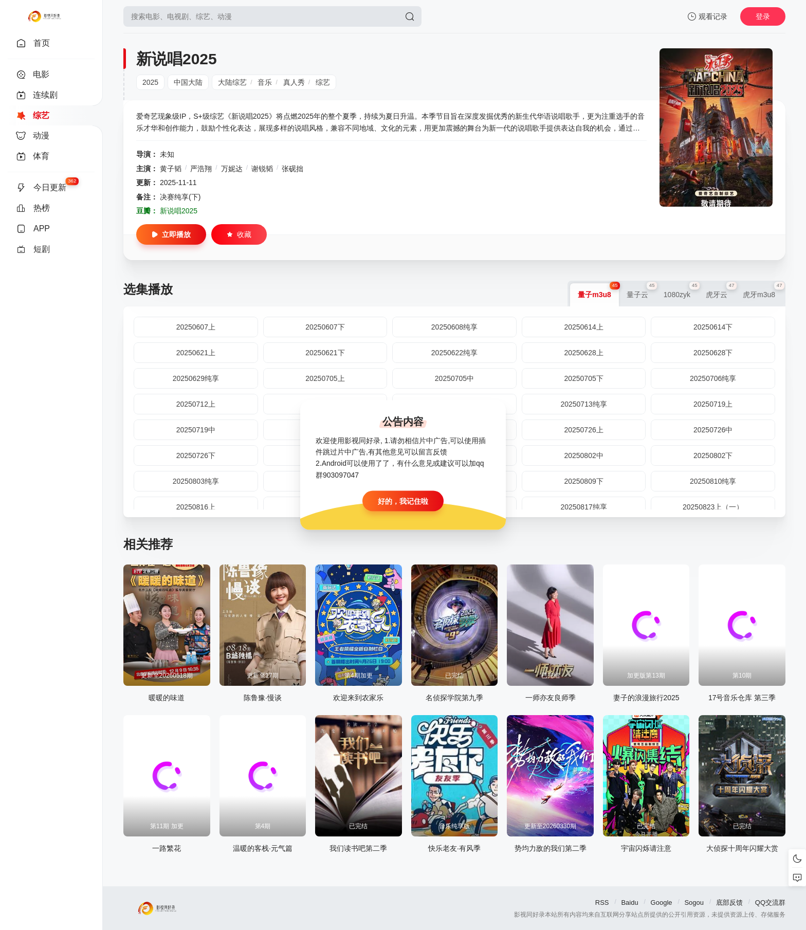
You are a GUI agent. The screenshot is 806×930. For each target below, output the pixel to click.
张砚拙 (292, 169)
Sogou (694, 902)
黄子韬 (170, 169)
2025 (150, 82)
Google (661, 902)
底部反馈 (729, 902)
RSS (602, 902)
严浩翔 (201, 169)
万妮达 (232, 169)
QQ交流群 (770, 902)
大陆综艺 (232, 82)
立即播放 (171, 234)
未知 (167, 154)
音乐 (265, 82)
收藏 (239, 234)
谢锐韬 (262, 169)
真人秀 (294, 82)
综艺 (323, 82)
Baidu (629, 902)
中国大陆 (188, 82)
